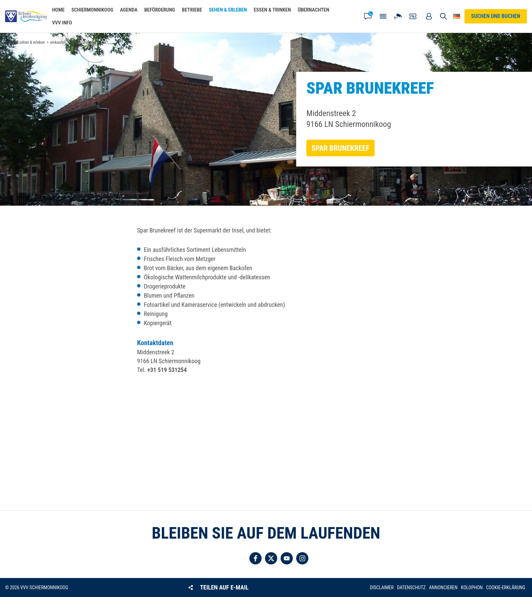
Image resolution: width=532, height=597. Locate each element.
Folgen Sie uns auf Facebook (255, 558)
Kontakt (368, 16)
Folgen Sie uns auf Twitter (271, 558)
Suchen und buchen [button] (443, 16)
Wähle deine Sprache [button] (457, 16)
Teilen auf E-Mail (224, 587)
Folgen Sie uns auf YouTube (287, 558)
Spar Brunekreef (340, 148)
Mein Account (429, 16)
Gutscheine (413, 16)
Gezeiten (383, 16)
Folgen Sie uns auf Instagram (302, 558)
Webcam (398, 16)
